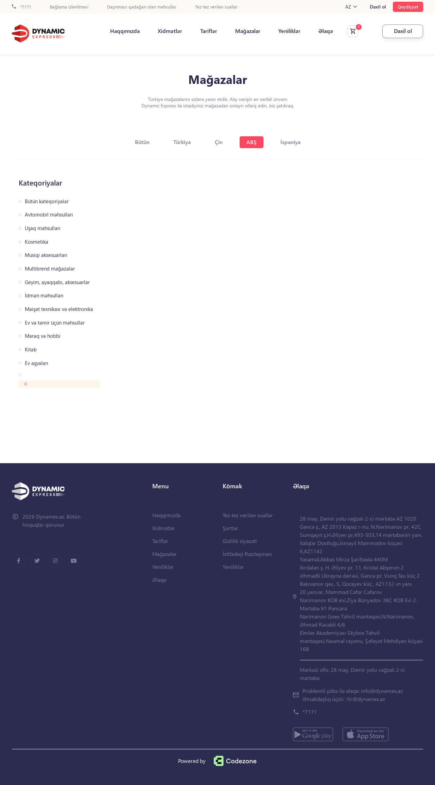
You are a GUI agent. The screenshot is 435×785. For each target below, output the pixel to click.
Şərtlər (230, 527)
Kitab (31, 349)
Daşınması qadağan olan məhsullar (141, 7)
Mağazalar (247, 31)
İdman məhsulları (44, 295)
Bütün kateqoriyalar (47, 201)
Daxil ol (378, 7)
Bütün (142, 141)
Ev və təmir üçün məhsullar (55, 322)
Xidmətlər (170, 31)
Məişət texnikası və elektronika (59, 309)
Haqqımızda (125, 31)
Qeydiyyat (408, 7)
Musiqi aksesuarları (46, 255)
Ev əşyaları (36, 363)
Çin (219, 141)
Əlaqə (325, 31)
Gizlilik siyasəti (240, 540)
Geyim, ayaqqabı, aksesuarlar (57, 282)
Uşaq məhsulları (42, 228)
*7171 (21, 7)
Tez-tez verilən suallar (216, 7)
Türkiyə (182, 141)
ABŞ (251, 141)
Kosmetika (36, 242)
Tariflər (208, 31)
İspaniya (290, 141)
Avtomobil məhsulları (49, 214)
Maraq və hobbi (42, 336)
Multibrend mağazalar (50, 268)
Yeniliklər (289, 31)
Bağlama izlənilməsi (69, 7)
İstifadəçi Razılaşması (247, 553)
